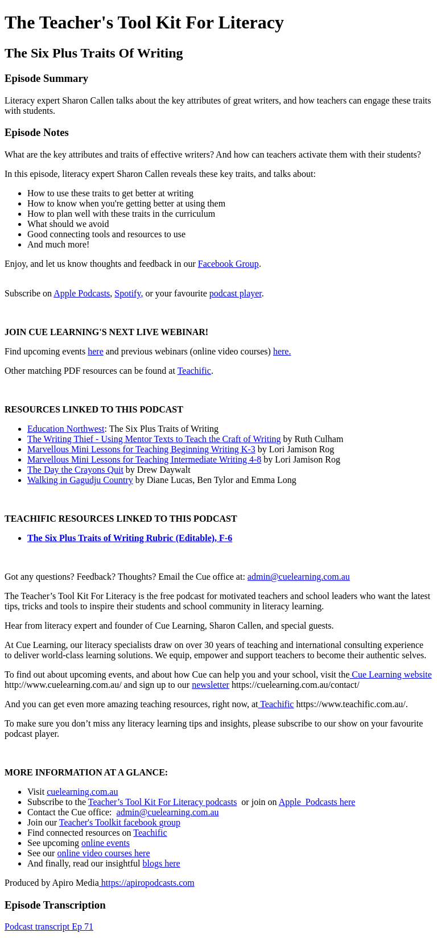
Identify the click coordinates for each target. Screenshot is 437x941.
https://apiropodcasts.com (147, 883)
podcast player (235, 293)
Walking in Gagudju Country (80, 480)
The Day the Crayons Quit (75, 469)
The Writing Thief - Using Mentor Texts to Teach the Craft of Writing (154, 439)
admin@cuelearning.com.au (299, 576)
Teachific (194, 370)
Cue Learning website (390, 674)
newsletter (210, 685)
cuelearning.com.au (82, 791)
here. (282, 351)
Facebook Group (228, 264)
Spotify (127, 293)
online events (105, 843)
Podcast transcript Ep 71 (49, 926)
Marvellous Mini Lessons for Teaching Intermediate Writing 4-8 (144, 459)
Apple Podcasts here (317, 802)
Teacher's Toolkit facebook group (119, 822)
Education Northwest (66, 429)
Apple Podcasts (81, 293)
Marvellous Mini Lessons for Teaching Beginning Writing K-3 (141, 449)
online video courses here (103, 853)
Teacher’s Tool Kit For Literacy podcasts (162, 802)
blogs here (161, 863)
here (96, 351)
